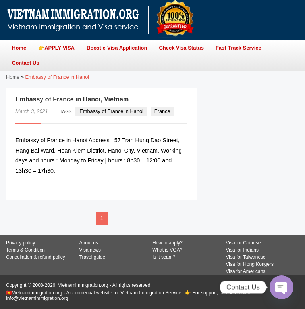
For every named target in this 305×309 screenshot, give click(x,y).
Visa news (90, 250)
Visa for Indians (242, 250)
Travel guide (92, 257)
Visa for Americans (246, 271)
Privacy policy (20, 243)
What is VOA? (167, 250)
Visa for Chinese (243, 243)
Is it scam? (163, 257)
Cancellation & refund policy (35, 257)
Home (12, 77)
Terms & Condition (25, 250)
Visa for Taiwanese (246, 257)
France (162, 111)
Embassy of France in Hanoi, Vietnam (72, 99)
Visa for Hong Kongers (250, 264)
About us (88, 243)
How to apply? (167, 243)
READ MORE (163, 186)
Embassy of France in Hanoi (111, 111)
